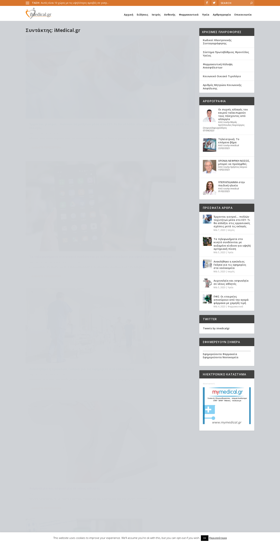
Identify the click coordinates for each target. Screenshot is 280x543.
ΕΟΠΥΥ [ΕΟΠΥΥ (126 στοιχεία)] (152, 468)
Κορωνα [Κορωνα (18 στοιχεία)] (109, 480)
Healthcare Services (43, 450)
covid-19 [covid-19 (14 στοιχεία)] (150, 457)
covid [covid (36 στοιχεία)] (139, 457)
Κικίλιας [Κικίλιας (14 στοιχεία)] (153, 474)
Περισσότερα (218, 538)
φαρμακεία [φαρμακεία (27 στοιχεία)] (110, 508)
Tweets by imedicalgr (216, 328)
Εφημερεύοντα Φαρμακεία (220, 354)
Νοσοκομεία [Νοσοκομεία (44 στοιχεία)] (111, 485)
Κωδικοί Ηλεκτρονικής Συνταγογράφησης (217, 41)
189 (183, 324)
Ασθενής (169, 14)
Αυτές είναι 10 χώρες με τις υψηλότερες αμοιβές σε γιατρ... (75, 2)
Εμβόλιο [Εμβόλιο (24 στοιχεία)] (109, 474)
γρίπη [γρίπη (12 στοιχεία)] (107, 491)
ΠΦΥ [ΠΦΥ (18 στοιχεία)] (131, 485)
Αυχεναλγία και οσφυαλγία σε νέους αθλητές (151, 186)
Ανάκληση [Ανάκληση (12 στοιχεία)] (119, 463)
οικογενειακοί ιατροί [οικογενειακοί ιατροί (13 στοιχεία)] (136, 497)
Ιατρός (156, 14)
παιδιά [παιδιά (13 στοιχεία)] (153, 497)
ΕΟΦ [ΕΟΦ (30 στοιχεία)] (160, 468)
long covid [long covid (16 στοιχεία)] (164, 457)
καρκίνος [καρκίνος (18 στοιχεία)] (109, 497)
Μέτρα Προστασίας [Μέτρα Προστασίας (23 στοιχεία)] (149, 480)
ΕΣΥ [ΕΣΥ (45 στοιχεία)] (168, 468)
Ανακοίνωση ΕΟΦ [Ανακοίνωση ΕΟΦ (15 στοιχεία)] (138, 463)
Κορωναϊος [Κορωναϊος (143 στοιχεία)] (122, 480)
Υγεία (205, 14)
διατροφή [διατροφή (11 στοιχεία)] (131, 491)
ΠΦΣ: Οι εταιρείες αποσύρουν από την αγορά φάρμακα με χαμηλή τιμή (64, 283)
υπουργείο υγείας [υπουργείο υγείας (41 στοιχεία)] (144, 503)
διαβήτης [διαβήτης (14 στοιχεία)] (118, 491)
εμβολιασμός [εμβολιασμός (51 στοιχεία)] (148, 491)
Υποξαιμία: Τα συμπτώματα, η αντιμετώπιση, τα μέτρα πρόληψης (62, 481)
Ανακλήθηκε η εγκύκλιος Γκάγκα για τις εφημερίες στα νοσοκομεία (60, 189)
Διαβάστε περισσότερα (46, 121)
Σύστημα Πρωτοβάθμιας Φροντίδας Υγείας (226, 53)
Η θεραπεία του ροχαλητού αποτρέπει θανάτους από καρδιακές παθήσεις (61, 457)
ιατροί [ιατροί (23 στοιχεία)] (161, 491)
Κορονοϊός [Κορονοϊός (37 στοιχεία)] (166, 474)
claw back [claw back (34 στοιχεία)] (128, 457)
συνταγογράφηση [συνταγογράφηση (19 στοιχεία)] (114, 503)
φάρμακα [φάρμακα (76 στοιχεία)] (161, 503)
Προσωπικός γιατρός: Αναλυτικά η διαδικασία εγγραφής (62, 468)
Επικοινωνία (243, 14)
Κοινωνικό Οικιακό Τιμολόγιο (222, 76)
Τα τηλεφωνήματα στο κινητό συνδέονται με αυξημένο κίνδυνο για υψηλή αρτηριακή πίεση (152, 92)
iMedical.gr (55, 103)
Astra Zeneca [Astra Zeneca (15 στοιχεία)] (111, 457)
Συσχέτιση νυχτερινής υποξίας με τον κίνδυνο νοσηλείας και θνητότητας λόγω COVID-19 (56, 493)
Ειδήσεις (142, 14)
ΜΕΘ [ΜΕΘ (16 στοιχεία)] (134, 480)
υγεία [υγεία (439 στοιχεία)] (129, 503)
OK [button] (204, 538)
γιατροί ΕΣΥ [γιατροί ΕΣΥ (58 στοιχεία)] (169, 485)
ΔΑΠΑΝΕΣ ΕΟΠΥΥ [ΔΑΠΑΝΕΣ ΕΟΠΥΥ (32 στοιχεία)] (124, 468)
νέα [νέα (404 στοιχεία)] (120, 497)
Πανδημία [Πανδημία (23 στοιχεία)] (141, 485)
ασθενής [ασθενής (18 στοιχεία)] (155, 485)
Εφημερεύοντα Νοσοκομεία (220, 357)
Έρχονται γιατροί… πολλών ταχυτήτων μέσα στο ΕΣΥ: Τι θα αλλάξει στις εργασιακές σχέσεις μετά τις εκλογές (66, 94)
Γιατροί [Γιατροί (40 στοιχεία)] (167, 463)
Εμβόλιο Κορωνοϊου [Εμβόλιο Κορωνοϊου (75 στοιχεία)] (128, 474)
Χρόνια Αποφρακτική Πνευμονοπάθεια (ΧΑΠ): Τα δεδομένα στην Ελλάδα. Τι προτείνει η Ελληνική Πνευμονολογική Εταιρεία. (57, 509)
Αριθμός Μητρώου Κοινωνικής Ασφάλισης (222, 86)
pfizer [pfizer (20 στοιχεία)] (107, 463)
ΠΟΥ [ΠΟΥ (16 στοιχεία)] (123, 485)
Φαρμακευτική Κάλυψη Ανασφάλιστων (217, 66)
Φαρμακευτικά (189, 14)
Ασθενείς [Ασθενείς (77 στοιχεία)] (155, 463)
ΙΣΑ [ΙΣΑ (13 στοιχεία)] (144, 474)
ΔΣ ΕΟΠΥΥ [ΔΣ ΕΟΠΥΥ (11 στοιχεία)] (141, 468)
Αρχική (128, 14)
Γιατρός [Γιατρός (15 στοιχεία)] (108, 468)
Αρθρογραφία (222, 14)
